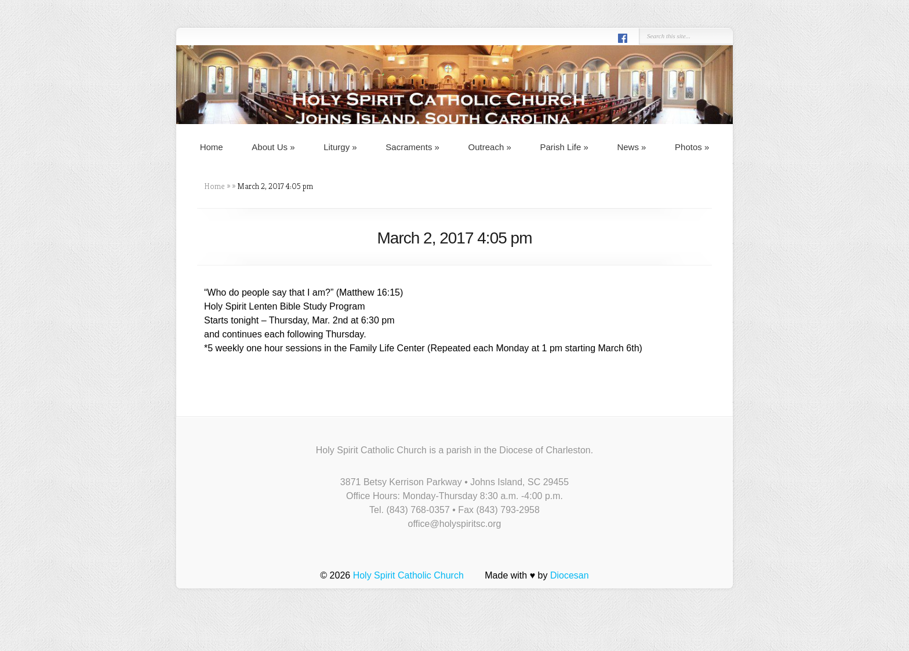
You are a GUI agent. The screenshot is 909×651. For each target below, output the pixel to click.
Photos (692, 147)
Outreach (489, 147)
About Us (273, 147)
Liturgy (340, 147)
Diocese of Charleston (544, 450)
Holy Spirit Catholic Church (408, 575)
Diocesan (569, 575)
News (631, 147)
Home (211, 147)
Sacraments (412, 147)
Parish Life (564, 147)
